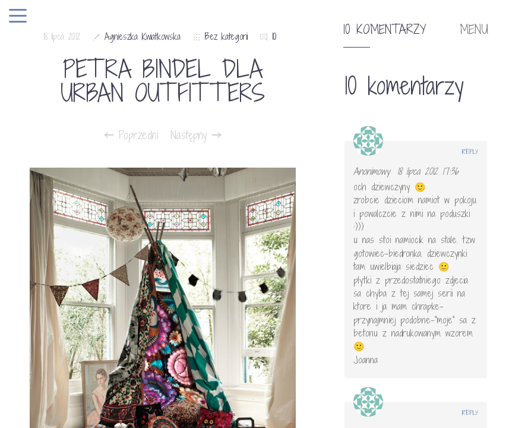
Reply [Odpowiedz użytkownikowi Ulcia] (470, 412)
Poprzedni (132, 135)
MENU (474, 30)
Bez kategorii (226, 36)
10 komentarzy (384, 30)
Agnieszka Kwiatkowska (143, 36)
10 (274, 36)
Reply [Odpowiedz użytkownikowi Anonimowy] (470, 151)
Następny (195, 135)
